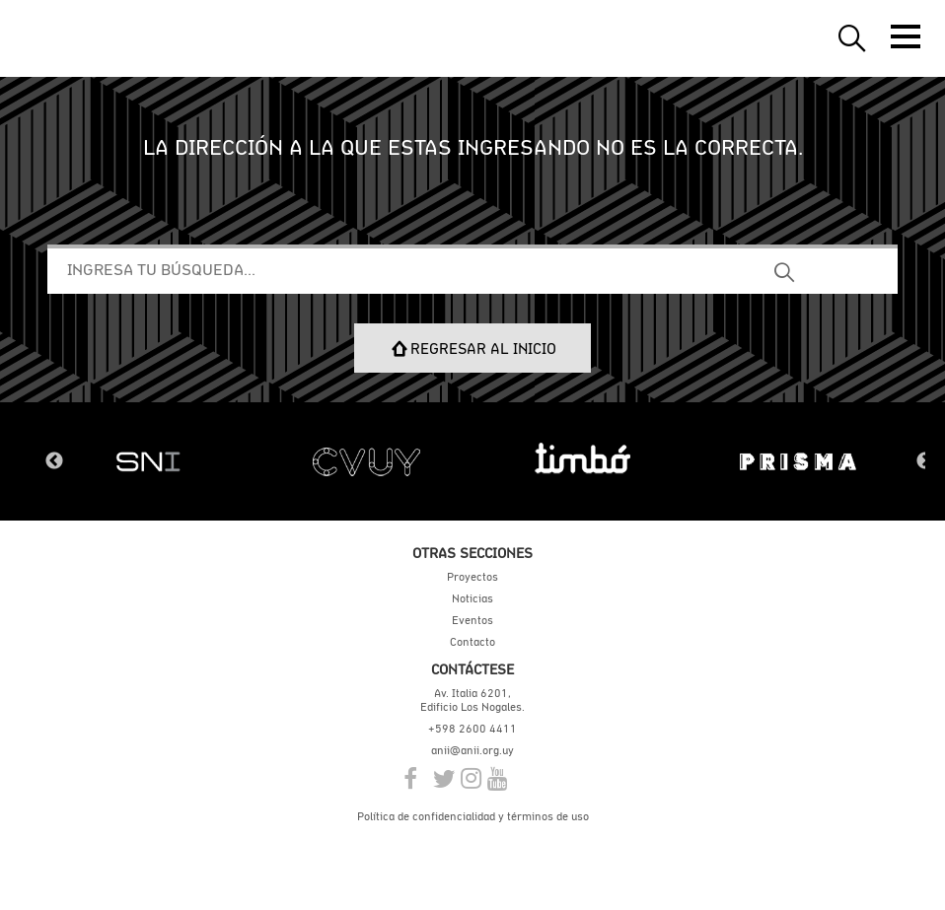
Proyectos (472, 577)
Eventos (472, 620)
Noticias (472, 598)
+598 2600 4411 (472, 728)
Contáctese (472, 669)
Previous (54, 461)
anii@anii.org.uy (472, 750)
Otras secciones (472, 552)
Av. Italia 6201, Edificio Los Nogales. (472, 700)
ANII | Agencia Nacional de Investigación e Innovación (108, 38)
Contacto (472, 642)
